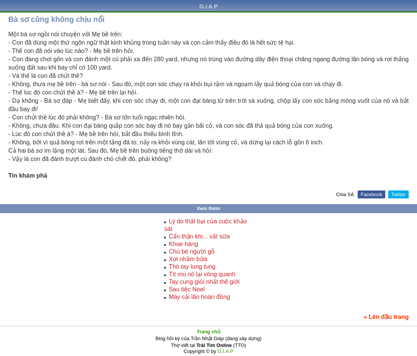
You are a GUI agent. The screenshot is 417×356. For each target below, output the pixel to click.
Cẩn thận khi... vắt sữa (199, 236)
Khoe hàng (183, 244)
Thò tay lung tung (192, 266)
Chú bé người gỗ (192, 251)
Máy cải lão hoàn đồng (199, 297)
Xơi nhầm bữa (188, 259)
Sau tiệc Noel (187, 289)
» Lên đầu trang (386, 317)
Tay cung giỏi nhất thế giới (204, 282)
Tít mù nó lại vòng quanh (202, 274)
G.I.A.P (208, 6)
